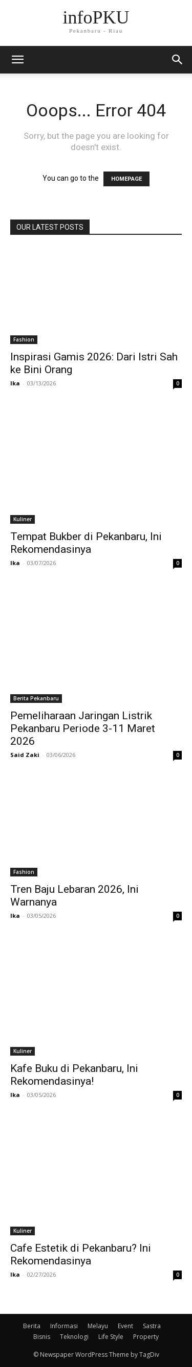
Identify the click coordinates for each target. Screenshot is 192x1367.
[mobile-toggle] (17, 60)
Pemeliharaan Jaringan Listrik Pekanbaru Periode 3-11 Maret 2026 (82, 728)
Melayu (98, 1326)
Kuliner (22, 519)
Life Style (110, 1336)
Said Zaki (24, 755)
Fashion (23, 339)
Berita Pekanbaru (36, 698)
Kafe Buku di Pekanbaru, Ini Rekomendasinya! (74, 1074)
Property (146, 1336)
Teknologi (74, 1336)
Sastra (152, 1326)
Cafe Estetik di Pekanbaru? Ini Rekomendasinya (80, 1254)
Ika (15, 383)
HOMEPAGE (126, 179)
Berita (31, 1326)
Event (125, 1326)
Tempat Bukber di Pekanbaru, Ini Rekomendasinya (86, 542)
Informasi (64, 1326)
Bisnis (41, 1336)
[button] (177, 60)
